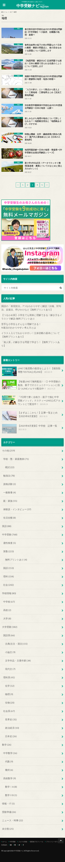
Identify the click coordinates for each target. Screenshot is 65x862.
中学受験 (12, 842)
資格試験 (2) (9, 484)
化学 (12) (9, 685)
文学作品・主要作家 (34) (18, 660)
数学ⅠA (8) (11, 786)
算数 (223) (8, 551)
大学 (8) (7, 618)
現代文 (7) (10, 668)
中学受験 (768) (9, 534)
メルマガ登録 (22, 842)
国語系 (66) (9, 635)
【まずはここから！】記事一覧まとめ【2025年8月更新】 (30, 415)
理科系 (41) (9, 677)
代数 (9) (9, 761)
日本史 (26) (11, 736)
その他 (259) (8, 450)
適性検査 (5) (9, 542)
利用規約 (4, 845)
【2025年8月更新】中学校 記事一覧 (29, 428)
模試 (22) (9, 467)
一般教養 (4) (9, 492)
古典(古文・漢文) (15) (16, 643)
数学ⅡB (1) (11, 795)
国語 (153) (8, 568)
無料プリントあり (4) (16, 559)
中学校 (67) (9, 601)
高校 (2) (7, 610)
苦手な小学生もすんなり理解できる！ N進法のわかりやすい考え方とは (31, 326)
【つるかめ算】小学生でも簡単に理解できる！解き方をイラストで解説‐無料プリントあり (31, 317)
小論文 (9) (10, 652)
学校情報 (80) (9, 593)
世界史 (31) (11, 719)
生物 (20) (9, 702)
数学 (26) (6, 744)
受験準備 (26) (9, 811)
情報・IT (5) (8, 803)
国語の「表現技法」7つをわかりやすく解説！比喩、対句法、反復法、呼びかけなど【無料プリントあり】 (31, 308)
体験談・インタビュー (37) (17, 509)
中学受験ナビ (32, 5)
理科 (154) (8, 576)
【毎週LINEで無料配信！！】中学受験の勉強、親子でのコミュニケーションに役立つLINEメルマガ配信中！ (31, 385)
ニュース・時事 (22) (12, 820)
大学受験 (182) (9, 626)
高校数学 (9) (9, 778)
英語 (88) (6, 526)
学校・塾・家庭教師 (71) (16, 458)
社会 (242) (8, 584)
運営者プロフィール (36, 842)
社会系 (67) (9, 711)
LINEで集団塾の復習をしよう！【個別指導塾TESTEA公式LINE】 (31, 371)
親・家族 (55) (10, 500)
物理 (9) (9, 694)
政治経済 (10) (12, 727)
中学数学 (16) (10, 753)
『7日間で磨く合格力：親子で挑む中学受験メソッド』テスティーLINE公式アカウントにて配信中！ (31, 400)
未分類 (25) (8, 828)
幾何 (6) (9, 769)
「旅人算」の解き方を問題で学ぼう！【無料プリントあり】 (30, 344)
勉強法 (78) (9, 475)
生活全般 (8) (9, 517)
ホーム (4, 842)
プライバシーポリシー (53, 842)
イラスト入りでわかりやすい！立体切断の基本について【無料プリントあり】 (30, 335)
